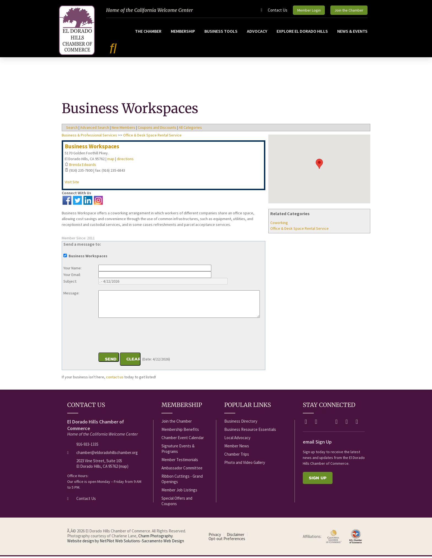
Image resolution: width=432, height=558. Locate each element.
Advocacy (257, 32)
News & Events (352, 32)
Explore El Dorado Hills (302, 32)
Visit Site (72, 183)
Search (72, 129)
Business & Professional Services (89, 136)
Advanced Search (94, 129)
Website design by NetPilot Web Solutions (103, 542)
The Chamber (148, 32)
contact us (114, 378)
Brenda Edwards (82, 166)
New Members (123, 129)
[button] (319, 165)
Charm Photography (155, 537)
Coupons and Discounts (157, 129)
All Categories (190, 129)
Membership (183, 32)
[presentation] (140, 337)
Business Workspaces (92, 148)
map (110, 160)
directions (125, 160)
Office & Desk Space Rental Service (299, 230)
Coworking (279, 224)
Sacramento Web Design (163, 542)
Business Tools (220, 32)
